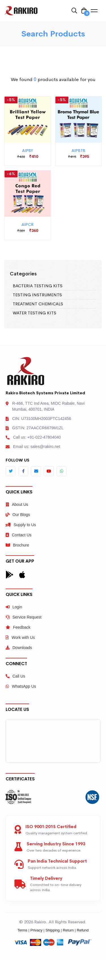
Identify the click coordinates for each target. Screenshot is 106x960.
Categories (23, 274)
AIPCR (27, 224)
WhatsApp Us (21, 686)
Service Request (24, 617)
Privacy (36, 930)
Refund (83, 930)
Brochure (17, 545)
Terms (22, 930)
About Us (17, 504)
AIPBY (27, 150)
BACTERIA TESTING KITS (37, 285)
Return (68, 930)
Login (14, 607)
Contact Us (18, 535)
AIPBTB (78, 150)
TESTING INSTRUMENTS (37, 294)
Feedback (18, 627)
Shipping (53, 930)
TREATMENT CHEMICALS (38, 303)
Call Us (15, 676)
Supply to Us (21, 525)
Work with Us (20, 637)
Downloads (19, 647)
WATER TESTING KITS (34, 312)
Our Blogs (18, 514)
